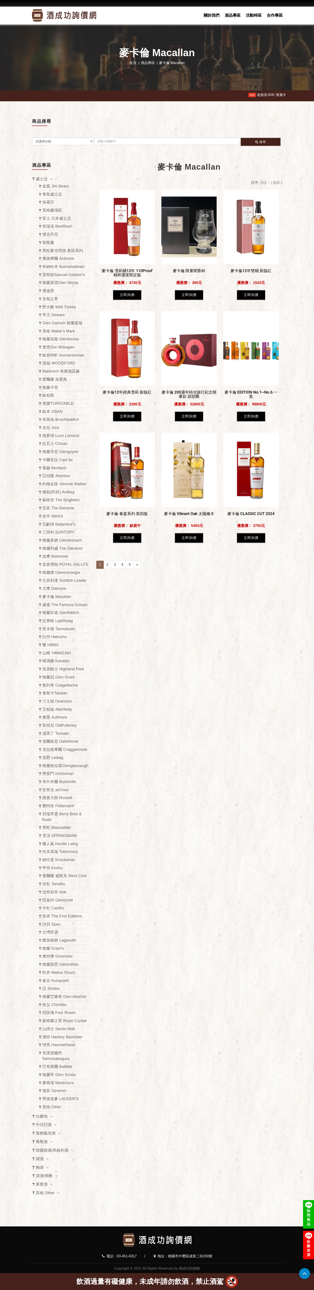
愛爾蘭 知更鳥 (54, 379)
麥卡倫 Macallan (56, 596)
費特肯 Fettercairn (58, 806)
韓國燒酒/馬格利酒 (52, 1150)
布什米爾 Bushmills (59, 782)
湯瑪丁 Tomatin (55, 733)
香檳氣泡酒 (45, 1133)
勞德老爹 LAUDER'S (60, 1099)
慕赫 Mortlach (54, 468)
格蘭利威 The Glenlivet (62, 548)
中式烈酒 (44, 1124)
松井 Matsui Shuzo (58, 972)
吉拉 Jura (50, 427)
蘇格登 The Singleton (61, 500)
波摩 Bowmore (55, 556)
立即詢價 (127, 410)
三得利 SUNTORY (58, 532)
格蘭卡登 (50, 387)
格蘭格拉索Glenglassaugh (65, 766)
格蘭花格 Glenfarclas (60, 339)
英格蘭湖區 (52, 210)
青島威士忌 (52, 194)
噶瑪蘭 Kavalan (56, 661)
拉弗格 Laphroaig (57, 621)
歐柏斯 (48, 395)
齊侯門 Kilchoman (58, 773)
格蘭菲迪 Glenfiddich (60, 612)
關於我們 (211, 15)
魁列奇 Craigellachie (60, 685)
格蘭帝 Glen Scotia (59, 1074)
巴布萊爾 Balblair (57, 1066)
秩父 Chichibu (54, 1005)
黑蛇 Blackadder (56, 827)
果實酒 (42, 1184)
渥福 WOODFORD (58, 363)
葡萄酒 (42, 1142)
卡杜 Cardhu (53, 908)
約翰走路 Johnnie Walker (64, 484)
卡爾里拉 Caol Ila (57, 460)
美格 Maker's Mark (58, 331)
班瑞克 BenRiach (57, 226)
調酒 (40, 1159)
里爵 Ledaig (52, 757)
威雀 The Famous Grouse (64, 605)
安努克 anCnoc (55, 790)
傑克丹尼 (50, 234)
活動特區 (254, 15)
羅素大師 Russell (57, 798)
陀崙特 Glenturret (57, 900)
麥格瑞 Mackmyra (57, 1083)
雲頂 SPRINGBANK (59, 835)
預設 (265, 182)
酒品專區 (233, 15)
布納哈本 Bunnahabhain (63, 266)
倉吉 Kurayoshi (55, 980)
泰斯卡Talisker (55, 693)
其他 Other (51, 1107)
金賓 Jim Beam (55, 186)
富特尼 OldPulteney (59, 725)
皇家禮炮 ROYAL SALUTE (65, 564)
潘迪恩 (48, 291)
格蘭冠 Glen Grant (58, 677)
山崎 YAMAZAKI (56, 653)
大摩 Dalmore (54, 588)
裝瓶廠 (48, 242)
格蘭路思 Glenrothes (60, 964)
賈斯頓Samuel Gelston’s (63, 275)
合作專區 (275, 15)
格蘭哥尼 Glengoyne (60, 452)
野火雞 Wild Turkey (59, 307)
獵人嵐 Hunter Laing (60, 844)
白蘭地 (42, 1116)
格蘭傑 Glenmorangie (61, 572)
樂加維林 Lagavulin (59, 940)
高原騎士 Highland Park (63, 669)
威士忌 (42, 179)
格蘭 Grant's (53, 948)
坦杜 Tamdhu (53, 884)
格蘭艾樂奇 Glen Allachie (64, 996)
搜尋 (260, 142)
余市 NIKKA (52, 516)
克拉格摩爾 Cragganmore (64, 749)
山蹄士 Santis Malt (58, 1029)
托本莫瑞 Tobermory (60, 851)
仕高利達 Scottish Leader (64, 580)
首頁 (132, 63)
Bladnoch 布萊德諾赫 (61, 371)
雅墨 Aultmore (54, 717)
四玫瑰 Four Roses (59, 1012)
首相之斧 (50, 299)
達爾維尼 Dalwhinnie (60, 741)
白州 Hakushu (54, 637)
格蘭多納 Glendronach (62, 540)
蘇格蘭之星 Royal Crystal (64, 1021)
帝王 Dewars (53, 315)
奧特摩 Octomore (57, 956)
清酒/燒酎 (44, 1176)
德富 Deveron (54, 1090)
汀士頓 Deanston (57, 701)
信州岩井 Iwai (54, 892)
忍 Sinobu (51, 988)
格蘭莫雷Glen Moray (60, 282)
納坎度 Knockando (58, 860)
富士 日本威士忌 (56, 218)
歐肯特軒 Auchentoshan (63, 355)
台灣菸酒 (50, 932)
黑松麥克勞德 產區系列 (62, 250)
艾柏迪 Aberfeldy (57, 709)
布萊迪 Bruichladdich (60, 419)
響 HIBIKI (50, 645)
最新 (277, 182)
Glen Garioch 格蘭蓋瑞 (62, 323)
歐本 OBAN (52, 411)
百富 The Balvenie (58, 508)
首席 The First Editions (62, 916)
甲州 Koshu (52, 868)
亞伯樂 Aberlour (56, 476)
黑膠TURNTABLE (57, 403)
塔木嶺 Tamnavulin (58, 629)
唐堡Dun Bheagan (58, 347)
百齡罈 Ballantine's (58, 524)
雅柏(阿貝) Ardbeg (58, 492)
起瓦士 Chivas (54, 443)
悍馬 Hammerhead (58, 1045)
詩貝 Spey (51, 924)
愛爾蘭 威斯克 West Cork (64, 876)
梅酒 (40, 1167)
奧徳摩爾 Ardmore (58, 258)
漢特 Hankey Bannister (62, 1037)
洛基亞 (48, 202)
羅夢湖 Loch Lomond (60, 436)
